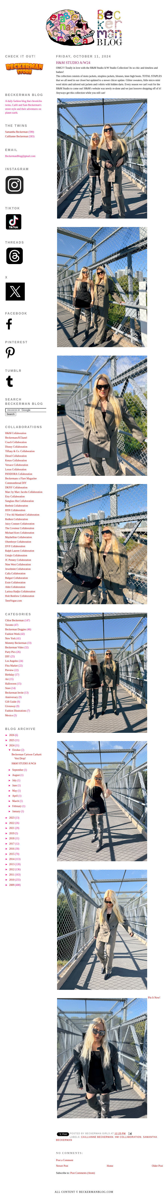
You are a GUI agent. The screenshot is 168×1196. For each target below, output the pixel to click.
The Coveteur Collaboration (19, 528)
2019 (12, 833)
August (16, 775)
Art (7, 679)
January (16, 811)
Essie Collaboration (15, 582)
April (15, 795)
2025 (12, 740)
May (15, 790)
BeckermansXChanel (16, 437)
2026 (12, 735)
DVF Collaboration (15, 546)
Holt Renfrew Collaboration (19, 596)
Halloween (11, 683)
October (16, 750)
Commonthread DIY (16, 483)
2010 (12, 879)
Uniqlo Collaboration (16, 555)
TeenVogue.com (13, 600)
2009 (12, 885)
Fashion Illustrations (15, 710)
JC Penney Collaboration (18, 560)
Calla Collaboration (15, 573)
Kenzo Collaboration (16, 460)
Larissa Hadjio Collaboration (20, 591)
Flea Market (11, 665)
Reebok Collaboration (16, 505)
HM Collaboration (128, 1137)
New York (10, 638)
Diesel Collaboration (16, 456)
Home (110, 1165)
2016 (12, 848)
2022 (12, 823)
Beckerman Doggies (15, 629)
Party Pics (10, 652)
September (18, 769)
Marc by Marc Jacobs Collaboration (23, 492)
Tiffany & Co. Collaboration (20, 451)
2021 (12, 828)
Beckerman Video (14, 647)
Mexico (9, 715)
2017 (12, 843)
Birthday (9, 674)
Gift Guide (10, 701)
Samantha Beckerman (16, 131)
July (14, 780)
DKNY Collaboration (16, 487)
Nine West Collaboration (18, 564)
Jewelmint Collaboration (18, 569)
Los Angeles (11, 661)
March (16, 801)
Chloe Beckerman (14, 620)
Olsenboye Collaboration (18, 541)
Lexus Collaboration (15, 469)
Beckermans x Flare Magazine (21, 478)
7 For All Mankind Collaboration (22, 514)
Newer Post (62, 1165)
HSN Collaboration (15, 510)
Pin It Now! (154, 997)
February (17, 806)
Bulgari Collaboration (16, 578)
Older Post (157, 1165)
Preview (9, 670)
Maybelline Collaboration (18, 537)
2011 (12, 874)
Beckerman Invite (14, 692)
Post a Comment (64, 1160)
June (15, 785)
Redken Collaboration (16, 519)
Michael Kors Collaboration (19, 532)
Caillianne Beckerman (97, 1137)
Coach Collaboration (16, 442)
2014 (12, 859)
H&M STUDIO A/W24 (73, 63)
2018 (12, 838)
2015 (12, 854)
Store (8, 688)
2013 (12, 864)
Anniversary (11, 697)
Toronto (9, 625)
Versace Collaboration (16, 465)
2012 (12, 869)
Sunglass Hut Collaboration (19, 501)
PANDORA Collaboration (18, 474)
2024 (12, 745)
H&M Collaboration (15, 433)
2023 (12, 817)
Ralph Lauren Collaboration (19, 550)
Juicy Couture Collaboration (20, 523)
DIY (7, 656)
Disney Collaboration (16, 446)
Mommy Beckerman (16, 643)
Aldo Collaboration (15, 587)
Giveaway (10, 706)
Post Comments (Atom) (82, 1173)
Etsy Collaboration (15, 496)
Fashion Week (12, 634)
